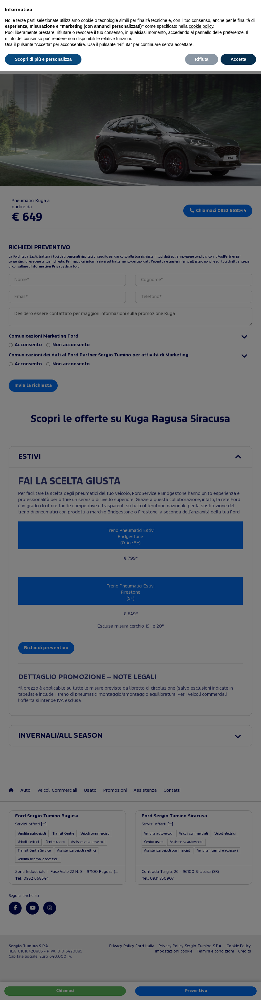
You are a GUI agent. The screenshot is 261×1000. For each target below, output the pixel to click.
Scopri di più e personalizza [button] (43, 59)
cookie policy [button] (201, 26)
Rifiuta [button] (202, 59)
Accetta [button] (238, 59)
